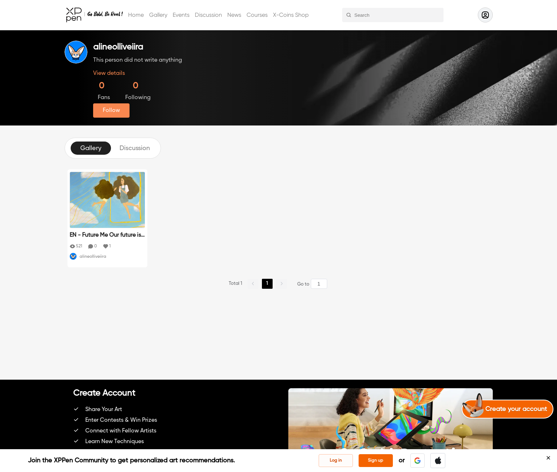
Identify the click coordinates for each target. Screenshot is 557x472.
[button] (417, 460)
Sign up (375, 460)
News (234, 14)
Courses (257, 14)
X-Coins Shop (291, 14)
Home (136, 14)
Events (181, 14)
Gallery (158, 14)
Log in (336, 460)
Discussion (208, 14)
